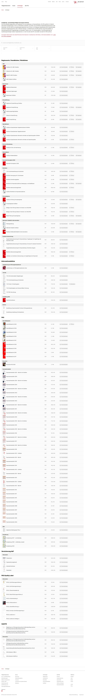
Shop (6, 1)
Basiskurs (17, 683)
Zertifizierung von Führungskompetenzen (5, 685)
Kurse (13, 5)
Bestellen (79, 67)
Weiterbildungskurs (18, 678)
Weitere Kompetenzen (5, 679)
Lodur (2, 1)
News (60, 1)
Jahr (42, 48)
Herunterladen (64, 67)
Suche (63, 1)
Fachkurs (17, 679)
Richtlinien (45, 679)
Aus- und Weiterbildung (5, 676)
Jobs (57, 1)
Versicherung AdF (4, 683)
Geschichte (59, 679)
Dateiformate (25, 48)
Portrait (58, 676)
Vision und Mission (60, 683)
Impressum (81, 694)
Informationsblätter (46, 681)
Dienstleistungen (4, 678)
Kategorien (9, 48)
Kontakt (49, 1)
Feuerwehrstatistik (60, 684)
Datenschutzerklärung (73, 694)
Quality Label (3, 681)
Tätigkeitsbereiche (5, 5)
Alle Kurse (17, 676)
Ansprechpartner (60, 678)
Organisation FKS (60, 681)
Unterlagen (20, 5)
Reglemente (45, 676)
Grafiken (44, 683)
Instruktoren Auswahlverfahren (21, 681)
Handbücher (45, 678)
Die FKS (27, 5)
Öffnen (72, 67)
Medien (53, 1)
